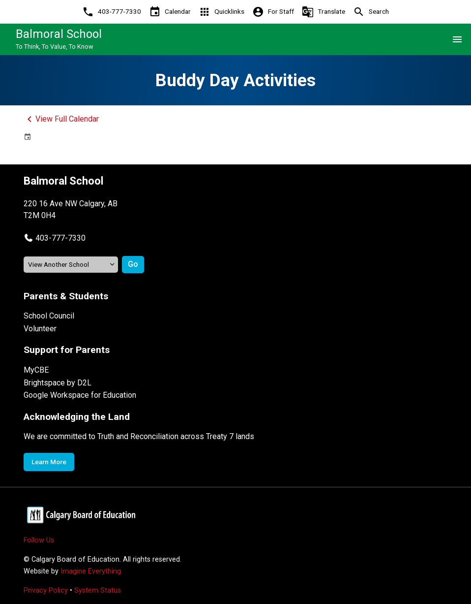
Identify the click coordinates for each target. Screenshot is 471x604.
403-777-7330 (60, 238)
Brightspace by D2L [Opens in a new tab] (57, 382)
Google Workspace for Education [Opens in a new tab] (80, 395)
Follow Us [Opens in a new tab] (39, 540)
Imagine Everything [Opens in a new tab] (90, 571)
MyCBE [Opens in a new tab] (36, 370)
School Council (49, 315)
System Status (97, 590)
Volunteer (40, 328)
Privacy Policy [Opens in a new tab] (46, 590)
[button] (55, 238)
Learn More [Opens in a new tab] (48, 462)
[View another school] (71, 264)
